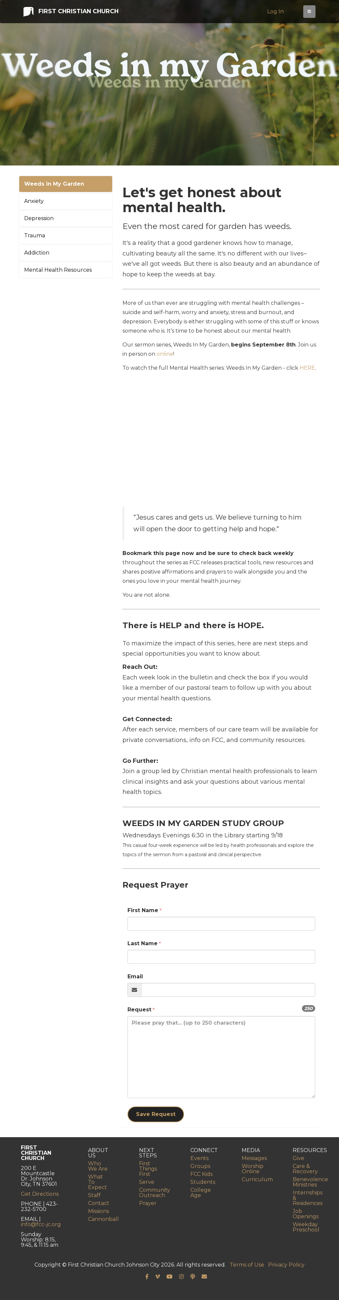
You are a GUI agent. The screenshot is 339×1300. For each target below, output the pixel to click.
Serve (146, 1182)
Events (199, 1158)
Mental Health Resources (58, 270)
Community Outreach (154, 1192)
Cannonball (103, 1219)
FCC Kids (201, 1174)
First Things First (148, 1168)
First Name (142, 910)
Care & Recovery (305, 1169)
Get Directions (40, 1194)
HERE (307, 368)
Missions (98, 1211)
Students (202, 1182)
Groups (200, 1166)
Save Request (155, 1114)
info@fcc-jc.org (41, 1224)
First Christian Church (70, 12)
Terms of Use (247, 1265)
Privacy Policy (286, 1265)
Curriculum (257, 1179)
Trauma (34, 235)
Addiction (36, 253)
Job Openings (305, 1214)
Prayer (148, 1203)
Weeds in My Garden (54, 184)
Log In (276, 13)
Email (135, 976)
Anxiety (34, 201)
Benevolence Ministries (310, 1182)
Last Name (142, 943)
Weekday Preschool (306, 1227)
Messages (254, 1158)
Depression (39, 218)
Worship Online (253, 1169)
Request (139, 1009)
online (165, 354)
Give (298, 1158)
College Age (200, 1192)
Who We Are (98, 1166)
